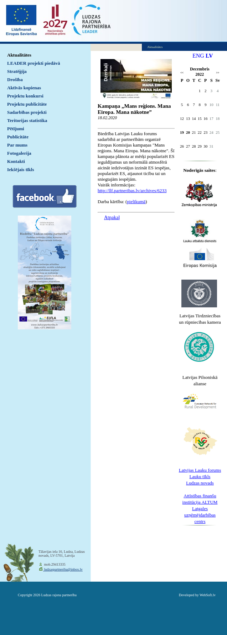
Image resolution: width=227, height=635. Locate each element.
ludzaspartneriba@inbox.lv (63, 569)
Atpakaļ (112, 217)
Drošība (15, 79)
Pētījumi (15, 128)
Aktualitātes (19, 55)
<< (182, 72)
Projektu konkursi (25, 96)
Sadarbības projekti (27, 112)
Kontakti (16, 161)
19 (182, 132)
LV (209, 56)
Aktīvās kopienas (24, 87)
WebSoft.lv (208, 595)
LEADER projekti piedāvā (33, 63)
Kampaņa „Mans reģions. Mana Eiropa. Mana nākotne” (134, 109)
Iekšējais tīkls (20, 169)
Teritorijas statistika (27, 120)
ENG (198, 56)
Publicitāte (18, 136)
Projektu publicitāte (27, 104)
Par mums (17, 145)
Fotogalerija (19, 153)
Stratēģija (17, 71)
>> (217, 72)
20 (188, 132)
